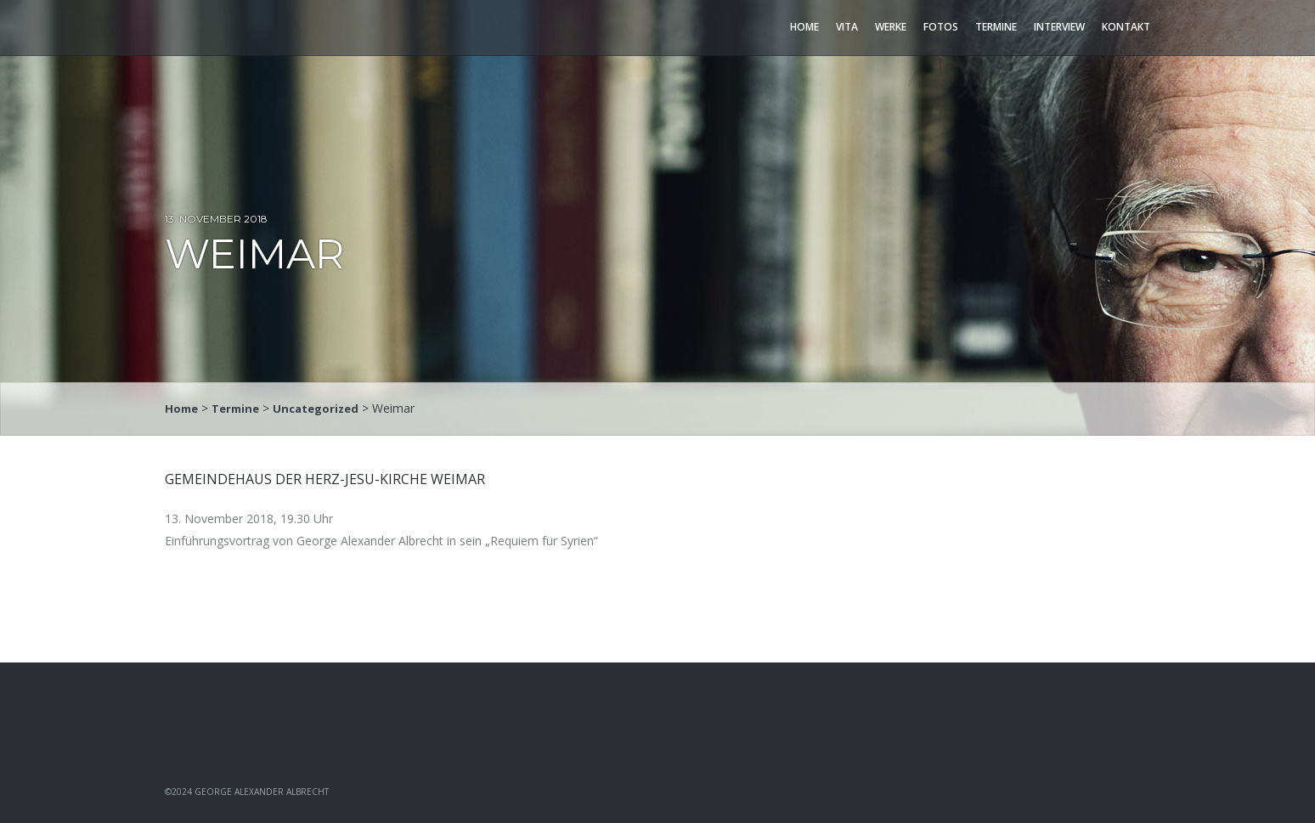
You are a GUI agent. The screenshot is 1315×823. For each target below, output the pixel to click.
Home (804, 27)
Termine (996, 27)
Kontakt (1126, 27)
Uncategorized (324, 408)
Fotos (940, 27)
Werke (890, 27)
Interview (1059, 27)
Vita (847, 27)
